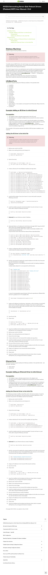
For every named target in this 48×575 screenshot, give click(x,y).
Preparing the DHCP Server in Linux (10, 528)
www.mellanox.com (25, 73)
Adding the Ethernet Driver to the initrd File (22, 42)
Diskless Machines (18, 22)
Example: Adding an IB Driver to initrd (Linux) (20, 32)
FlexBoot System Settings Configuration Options (12, 544)
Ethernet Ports (11, 37)
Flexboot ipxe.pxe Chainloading (9, 556)
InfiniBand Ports (11, 31)
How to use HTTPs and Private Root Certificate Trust (13, 553)
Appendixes (5, 559)
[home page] (20, 1)
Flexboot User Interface (8, 541)
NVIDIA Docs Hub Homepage (11, 20)
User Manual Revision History (9, 562)
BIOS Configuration (7, 534)
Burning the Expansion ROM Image (10, 525)
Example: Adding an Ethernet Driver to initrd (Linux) (22, 39)
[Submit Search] (42, 16)
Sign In (43, 1)
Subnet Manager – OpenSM (8, 531)
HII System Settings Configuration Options (11, 547)
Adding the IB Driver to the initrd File (20, 35)
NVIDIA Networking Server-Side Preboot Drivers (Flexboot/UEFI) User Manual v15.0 (19, 522)
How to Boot (5, 550)
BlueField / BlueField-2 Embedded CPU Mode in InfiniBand (14, 537)
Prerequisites (14, 34)
